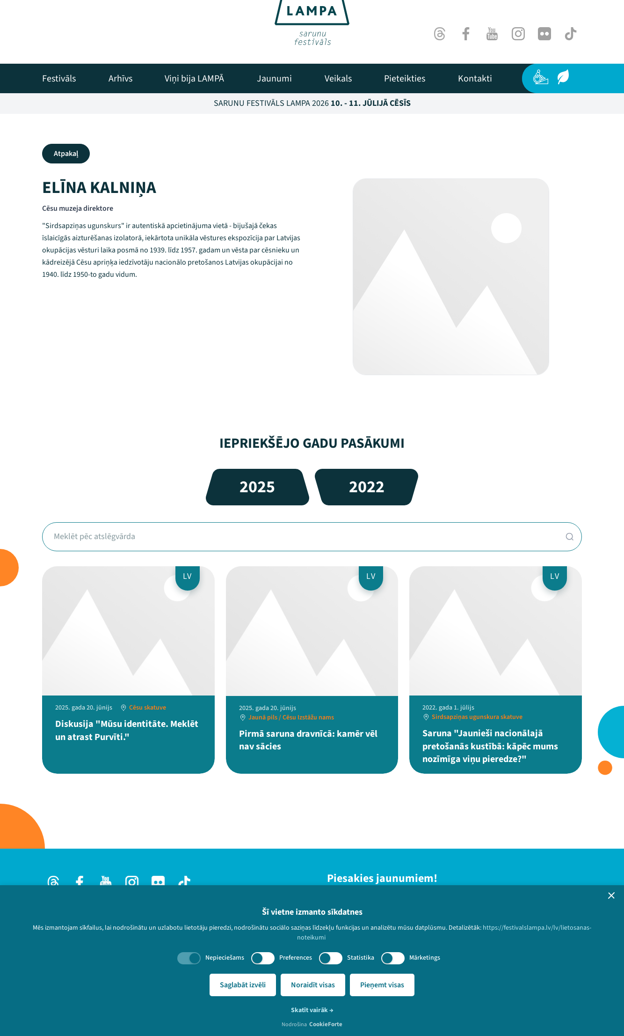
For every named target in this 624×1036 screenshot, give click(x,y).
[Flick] (544, 33)
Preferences (295, 957)
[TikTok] (570, 33)
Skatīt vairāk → (312, 1010)
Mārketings (424, 957)
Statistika (360, 957)
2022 (367, 487)
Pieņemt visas (382, 985)
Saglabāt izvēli (243, 985)
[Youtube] (492, 33)
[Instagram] (518, 33)
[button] (611, 895)
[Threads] (439, 33)
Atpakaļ (66, 153)
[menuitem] (59, 79)
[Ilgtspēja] (563, 76)
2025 (257, 487)
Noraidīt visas (313, 985)
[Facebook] (466, 33)
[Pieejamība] (540, 76)
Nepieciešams (224, 957)
